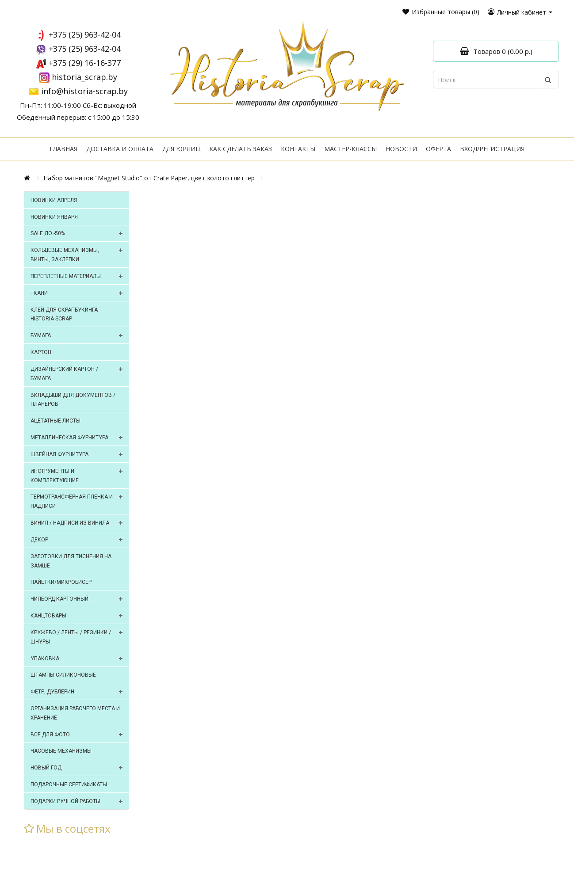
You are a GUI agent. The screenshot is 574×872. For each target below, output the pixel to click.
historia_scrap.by (84, 77)
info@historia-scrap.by (84, 91)
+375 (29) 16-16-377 (85, 62)
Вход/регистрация (492, 149)
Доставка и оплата (119, 149)
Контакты (298, 149)
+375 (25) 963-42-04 (85, 34)
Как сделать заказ (240, 149)
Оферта (438, 149)
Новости (401, 149)
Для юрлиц (181, 149)
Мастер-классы (350, 149)
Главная (63, 149)
